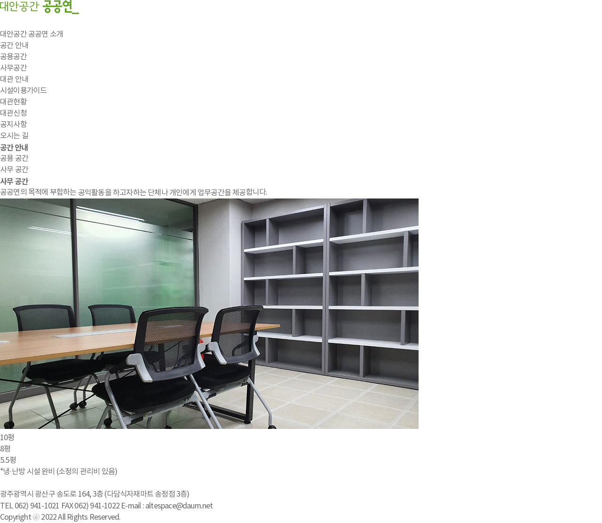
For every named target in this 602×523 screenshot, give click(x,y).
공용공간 (13, 57)
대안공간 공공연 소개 (31, 34)
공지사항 (13, 124)
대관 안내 (14, 79)
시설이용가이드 (23, 91)
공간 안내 (14, 45)
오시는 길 (14, 136)
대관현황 (13, 102)
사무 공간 (14, 170)
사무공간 (13, 68)
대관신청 (13, 113)
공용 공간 (14, 158)
